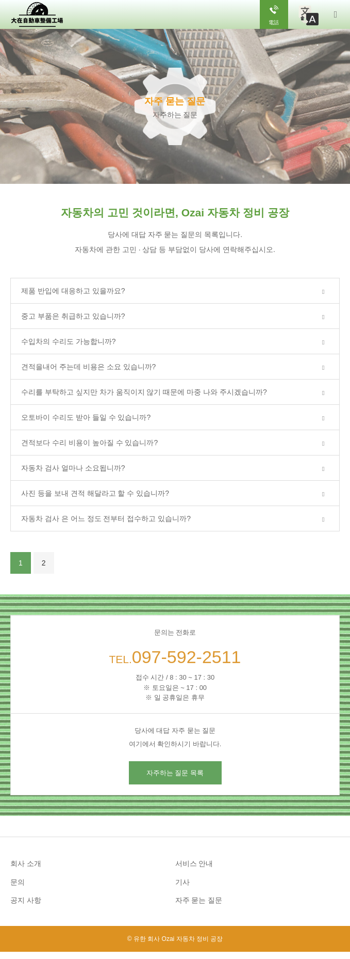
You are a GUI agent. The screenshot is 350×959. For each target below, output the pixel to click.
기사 (182, 882)
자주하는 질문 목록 (175, 773)
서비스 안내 (194, 863)
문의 (17, 882)
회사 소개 (25, 863)
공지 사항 (25, 900)
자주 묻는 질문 (199, 900)
